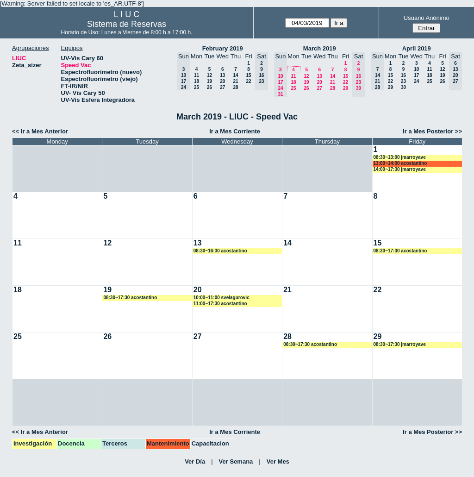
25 (196, 87)
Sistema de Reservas (126, 24)
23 (403, 81)
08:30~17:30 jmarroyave (400, 344)
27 (222, 87)
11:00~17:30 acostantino (220, 303)
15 (248, 75)
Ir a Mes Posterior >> (432, 131)
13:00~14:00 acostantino (400, 163)
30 (403, 87)
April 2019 (416, 48)
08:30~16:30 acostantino (220, 250)
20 (222, 81)
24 (416, 81)
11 (196, 75)
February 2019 (222, 48)
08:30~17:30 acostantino (400, 250)
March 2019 (319, 48)
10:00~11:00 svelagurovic (221, 297)
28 (235, 87)
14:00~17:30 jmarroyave (400, 169)
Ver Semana (236, 461)
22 (248, 81)
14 (235, 75)
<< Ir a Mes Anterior (40, 131)
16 (403, 75)
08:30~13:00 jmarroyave (400, 157)
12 (209, 75)
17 (416, 75)
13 (222, 75)
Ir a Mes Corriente (234, 131)
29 (345, 88)
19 (209, 81)
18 (196, 81)
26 (209, 87)
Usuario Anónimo (426, 17)
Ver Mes (278, 461)
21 (235, 81)
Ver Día (195, 461)
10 (416, 69)
